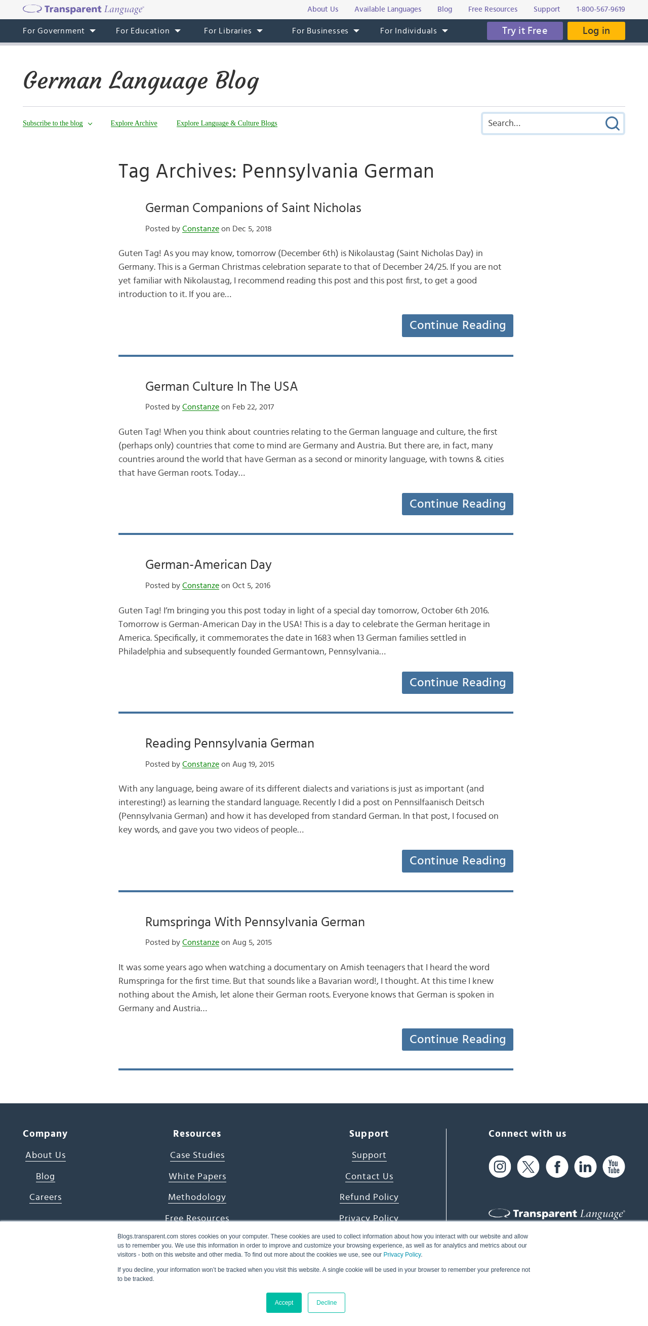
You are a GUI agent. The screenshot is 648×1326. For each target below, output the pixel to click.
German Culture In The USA (221, 386)
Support (369, 1155)
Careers (45, 1197)
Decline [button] (326, 1302)
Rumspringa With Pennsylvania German (255, 922)
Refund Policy (369, 1197)
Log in (596, 31)
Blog (45, 1176)
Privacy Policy (402, 1254)
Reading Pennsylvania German (229, 743)
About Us (45, 1155)
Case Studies (197, 1155)
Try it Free (525, 31)
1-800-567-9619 (601, 9)
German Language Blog (141, 80)
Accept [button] (284, 1302)
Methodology (197, 1197)
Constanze (200, 229)
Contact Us (369, 1176)
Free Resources (197, 1218)
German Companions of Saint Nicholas (253, 208)
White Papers (197, 1176)
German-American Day (208, 564)
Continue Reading (458, 325)
